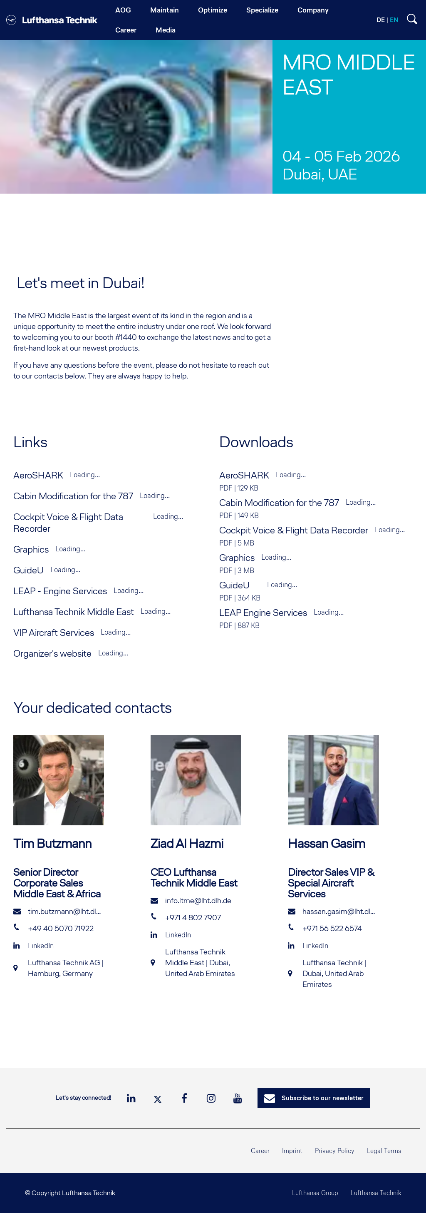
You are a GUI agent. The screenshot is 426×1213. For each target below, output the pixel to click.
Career (260, 1150)
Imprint (292, 1150)
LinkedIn (33, 945)
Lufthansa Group (315, 1192)
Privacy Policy (334, 1150)
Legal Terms (384, 1150)
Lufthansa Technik (376, 1192)
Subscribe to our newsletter (314, 1098)
